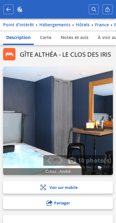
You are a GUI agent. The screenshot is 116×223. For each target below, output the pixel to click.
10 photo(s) (89, 160)
